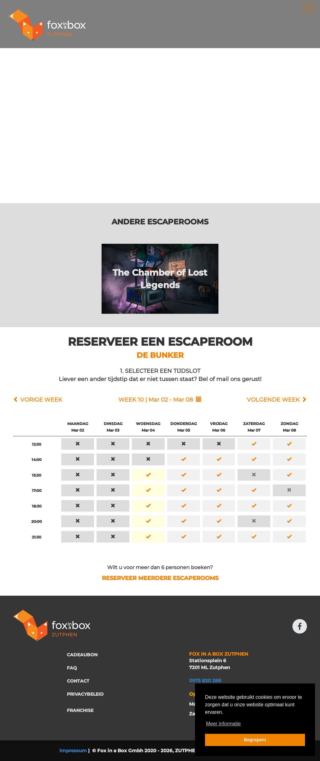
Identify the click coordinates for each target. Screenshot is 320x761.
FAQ (72, 668)
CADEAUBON (82, 655)
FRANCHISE (80, 710)
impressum (73, 750)
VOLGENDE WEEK (273, 399)
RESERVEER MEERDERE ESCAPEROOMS (160, 578)
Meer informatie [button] (223, 723)
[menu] (308, 8)
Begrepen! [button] (255, 739)
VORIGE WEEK (41, 399)
